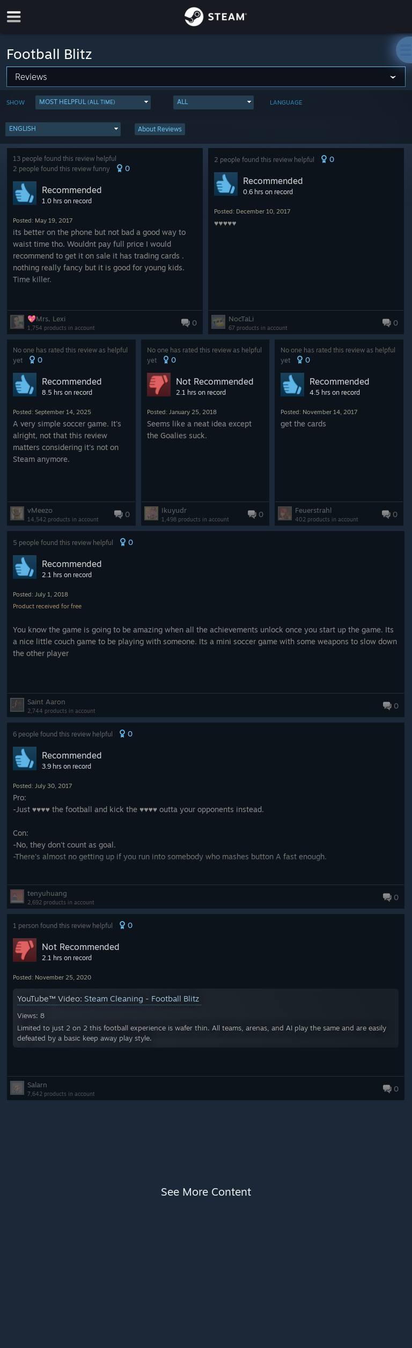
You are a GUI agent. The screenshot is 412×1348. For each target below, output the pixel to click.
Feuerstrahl (313, 510)
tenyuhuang (47, 893)
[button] (93, 102)
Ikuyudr (174, 510)
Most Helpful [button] (77, 102)
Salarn (37, 1084)
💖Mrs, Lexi (46, 318)
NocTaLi (241, 318)
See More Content (206, 1191)
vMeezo (40, 510)
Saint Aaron (46, 701)
